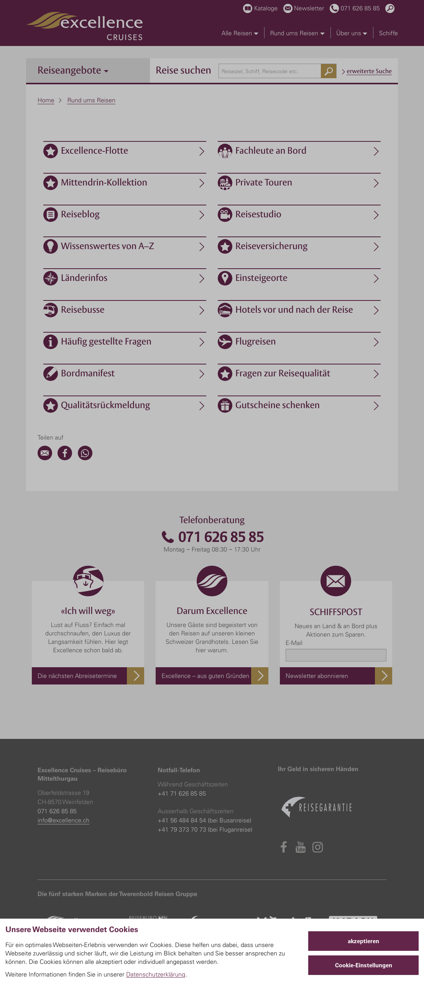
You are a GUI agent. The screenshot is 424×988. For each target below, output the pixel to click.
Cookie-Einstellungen (363, 965)
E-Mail (294, 643)
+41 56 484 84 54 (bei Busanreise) (204, 820)
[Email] (45, 458)
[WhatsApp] (85, 458)
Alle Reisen (240, 33)
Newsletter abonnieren (317, 675)
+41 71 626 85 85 (182, 793)
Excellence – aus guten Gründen (205, 675)
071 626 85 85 (212, 537)
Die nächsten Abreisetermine (77, 675)
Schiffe (388, 33)
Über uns (351, 33)
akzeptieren (363, 941)
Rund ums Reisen (297, 33)
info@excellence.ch (63, 820)
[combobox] (278, 71)
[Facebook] (65, 458)
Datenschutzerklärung (156, 974)
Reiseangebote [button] (73, 70)
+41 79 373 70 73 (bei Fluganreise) (205, 829)
